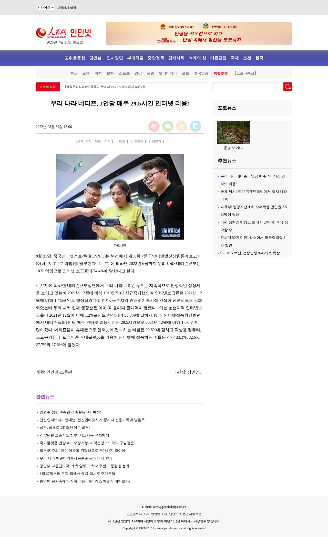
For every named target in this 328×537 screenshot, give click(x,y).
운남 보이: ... (233, 148)
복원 (98, 141)
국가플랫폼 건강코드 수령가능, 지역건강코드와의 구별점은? (88, 443)
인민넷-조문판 (59, 372)
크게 (88, 141)
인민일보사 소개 (138, 514)
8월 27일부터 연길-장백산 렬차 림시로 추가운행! (78, 474)
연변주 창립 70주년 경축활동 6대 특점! (70, 412)
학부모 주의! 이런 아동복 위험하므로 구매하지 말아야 (82, 451)
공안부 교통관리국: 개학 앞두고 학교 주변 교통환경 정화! (86, 466)
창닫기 (156, 141)
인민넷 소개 (158, 514)
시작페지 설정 (66, 7)
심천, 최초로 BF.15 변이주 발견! (65, 427)
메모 (122, 141)
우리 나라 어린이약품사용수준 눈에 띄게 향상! (77, 458)
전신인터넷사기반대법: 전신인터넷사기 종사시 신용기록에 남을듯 (92, 420)
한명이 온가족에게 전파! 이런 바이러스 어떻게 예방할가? (85, 481)
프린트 (138, 141)
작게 (107, 141)
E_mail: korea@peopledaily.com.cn (164, 507)
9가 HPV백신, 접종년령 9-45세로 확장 (250, 253)
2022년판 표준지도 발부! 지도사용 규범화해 (75, 435)
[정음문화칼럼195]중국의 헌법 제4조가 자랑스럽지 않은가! (105, 87)
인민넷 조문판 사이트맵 (185, 514)
